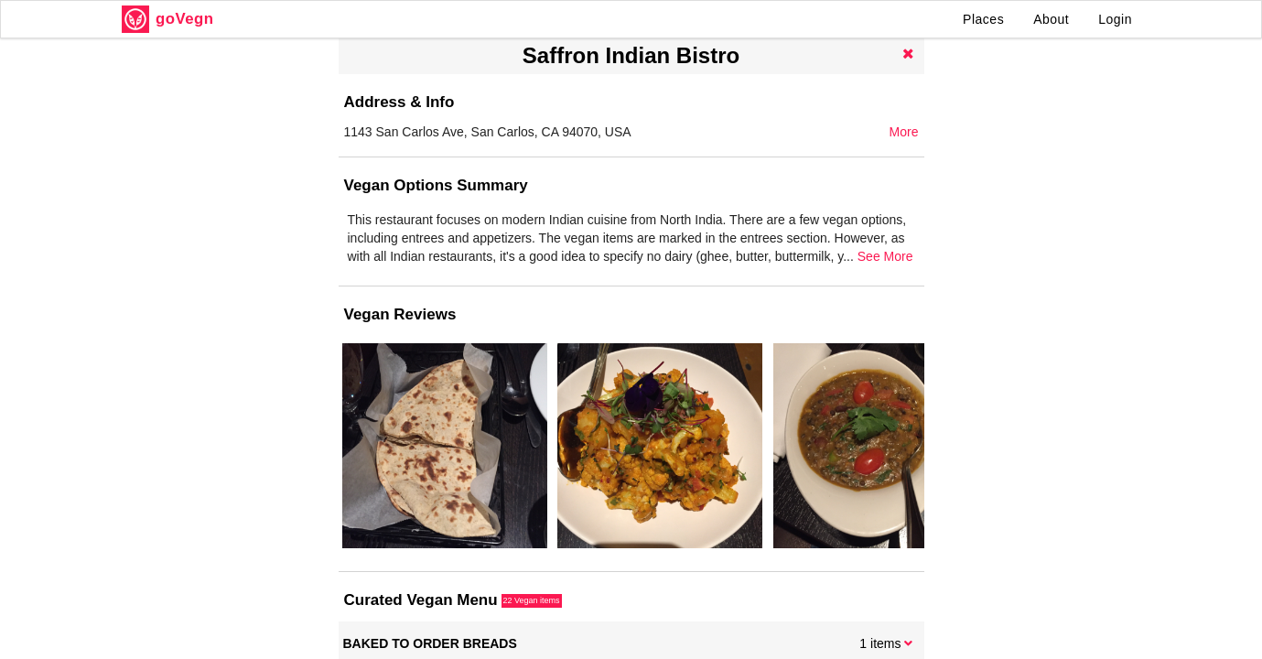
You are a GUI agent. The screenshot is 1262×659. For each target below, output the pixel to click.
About (1051, 19)
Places (983, 19)
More (904, 131)
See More (885, 256)
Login (1115, 19)
